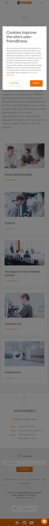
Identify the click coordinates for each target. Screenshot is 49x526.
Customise (14, 83)
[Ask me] (44, 521)
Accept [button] (36, 83)
